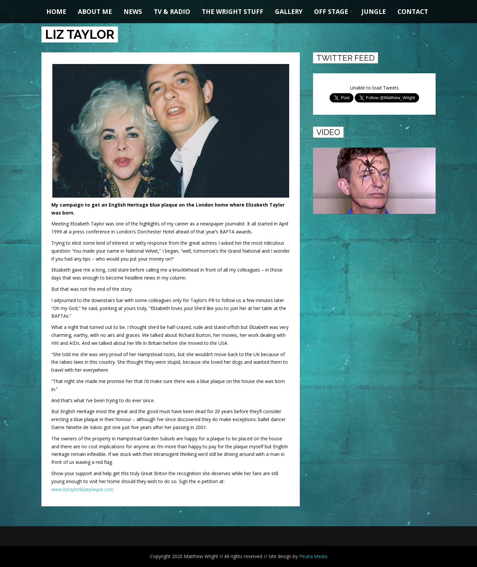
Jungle (373, 11)
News (133, 11)
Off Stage (331, 11)
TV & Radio (172, 11)
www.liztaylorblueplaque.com (82, 489)
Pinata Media (313, 556)
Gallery (288, 11)
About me (95, 11)
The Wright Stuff (232, 11)
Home (56, 11)
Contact (413, 11)
